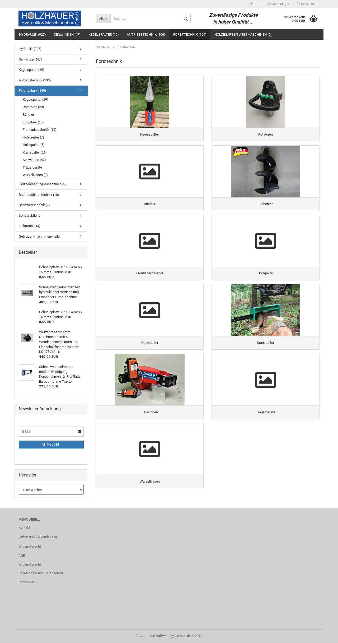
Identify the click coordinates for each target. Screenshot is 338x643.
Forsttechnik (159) (189, 34)
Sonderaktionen (30, 216)
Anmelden (51, 444)
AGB (21, 556)
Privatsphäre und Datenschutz (40, 574)
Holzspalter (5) (34, 145)
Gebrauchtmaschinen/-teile (39, 236)
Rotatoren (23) (33, 107)
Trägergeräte (32, 167)
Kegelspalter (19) (103, 34)
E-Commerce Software (153, 636)
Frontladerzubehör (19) (40, 130)
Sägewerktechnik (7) (34, 205)
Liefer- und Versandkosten (38, 537)
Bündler (28, 115)
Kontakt (24, 528)
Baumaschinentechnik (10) (39, 195)
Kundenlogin (278, 4)
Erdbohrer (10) (33, 122)
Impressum (27, 583)
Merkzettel (306, 4)
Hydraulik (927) (32, 34)
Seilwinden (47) (67, 34)
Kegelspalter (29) (35, 99)
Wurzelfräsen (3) (35, 175)
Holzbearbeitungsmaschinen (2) (243, 34)
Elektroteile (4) (29, 226)
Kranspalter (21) (35, 152)
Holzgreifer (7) (33, 137)
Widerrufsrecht (29, 547)
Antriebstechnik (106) (146, 34)
